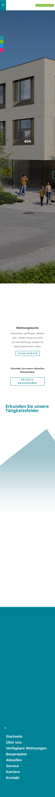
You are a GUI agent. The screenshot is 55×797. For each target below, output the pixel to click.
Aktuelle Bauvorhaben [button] (27, 379)
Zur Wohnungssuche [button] (45, 5)
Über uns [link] (14, 629)
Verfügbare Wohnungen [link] (26, 635)
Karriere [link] (13, 658)
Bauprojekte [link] (16, 641)
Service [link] (12, 652)
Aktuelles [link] (14, 647)
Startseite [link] (14, 623)
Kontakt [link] (12, 664)
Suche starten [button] (28, 351)
